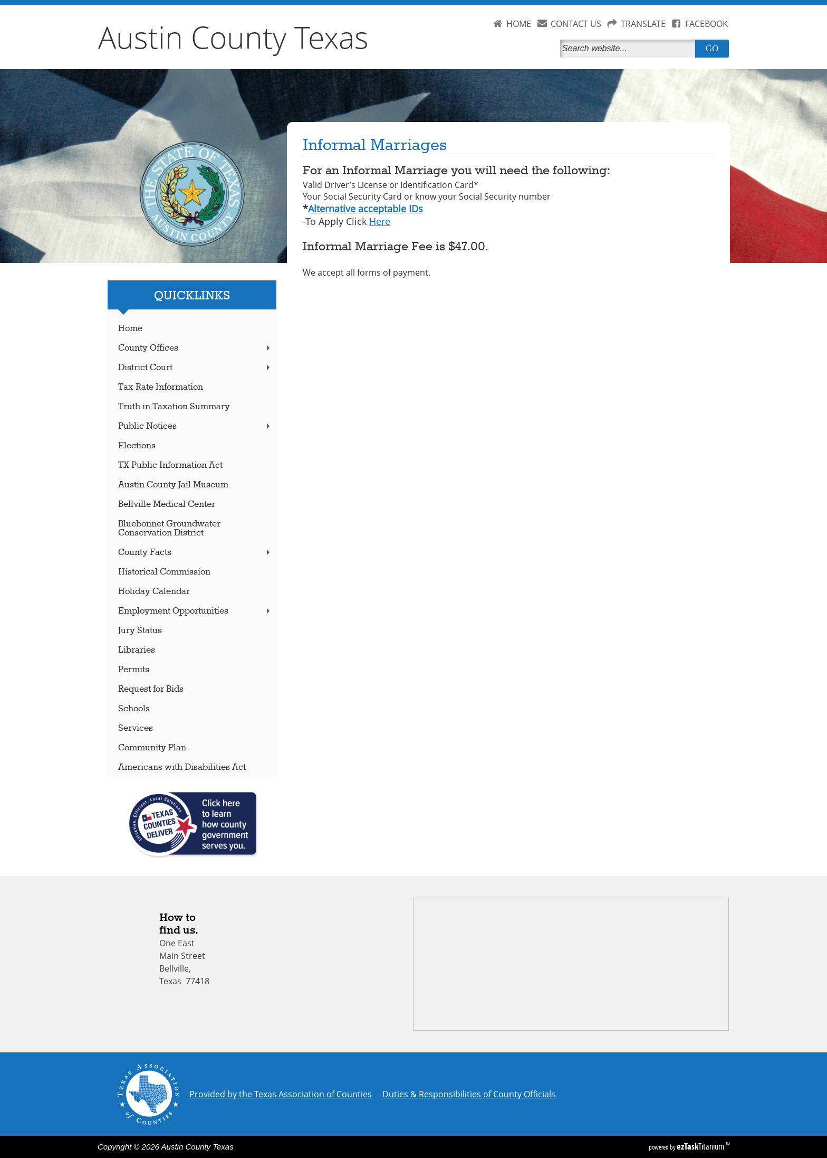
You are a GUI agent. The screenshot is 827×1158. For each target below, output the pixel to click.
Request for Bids (151, 689)
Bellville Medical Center (166, 504)
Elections (137, 445)
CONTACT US (576, 24)
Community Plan (152, 748)
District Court (195, 367)
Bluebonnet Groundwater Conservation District (169, 529)
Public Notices (195, 426)
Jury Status (140, 630)
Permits (133, 669)
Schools (134, 708)
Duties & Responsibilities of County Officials (468, 1094)
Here (379, 221)
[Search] (629, 49)
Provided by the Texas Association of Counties (280, 1094)
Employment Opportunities (195, 611)
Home (130, 328)
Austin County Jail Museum (173, 485)
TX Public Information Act (170, 465)
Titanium (701, 1146)
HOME (518, 24)
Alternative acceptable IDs (365, 208)
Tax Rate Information (160, 387)
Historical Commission (164, 572)
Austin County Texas (233, 37)
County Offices (195, 348)
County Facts (195, 552)
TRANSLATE (643, 24)
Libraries (136, 650)
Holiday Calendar (154, 591)
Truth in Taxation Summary (174, 406)
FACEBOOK (706, 24)
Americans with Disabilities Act (182, 767)
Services (135, 728)
